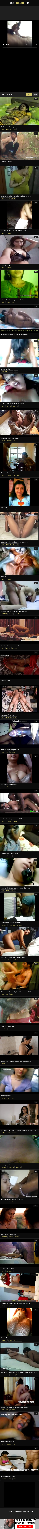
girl (3, 233)
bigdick (19, 1340)
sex (3, 129)
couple (11, 613)
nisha (10, 371)
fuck (14, 129)
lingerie (11, 1202)
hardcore (8, 129)
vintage (17, 1236)
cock (10, 1478)
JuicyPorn (19, 3)
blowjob (12, 752)
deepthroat (9, 1271)
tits (3, 1305)
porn (7, 1305)
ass (7, 337)
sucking (4, 1478)
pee (3, 164)
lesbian (11, 1236)
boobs (8, 302)
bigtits (8, 1132)
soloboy (4, 1340)
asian (11, 337)
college (16, 959)
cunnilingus (5, 1375)
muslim (15, 821)
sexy (3, 302)
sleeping (18, 1167)
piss (7, 164)
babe (13, 302)
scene (9, 683)
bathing (8, 406)
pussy (3, 440)
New (35, 94)
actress (15, 683)
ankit (16, 371)
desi (12, 164)
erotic (3, 683)
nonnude (15, 1029)
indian (14, 717)
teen (3, 475)
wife (3, 648)
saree (3, 1444)
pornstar (14, 1132)
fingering (11, 1167)
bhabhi (8, 198)
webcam (19, 925)
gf (8, 1098)
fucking (15, 510)
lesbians (4, 1236)
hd (14, 440)
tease (14, 786)
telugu (12, 1375)
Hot (29, 94)
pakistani (8, 233)
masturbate (12, 925)
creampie (4, 371)
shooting (15, 406)
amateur (9, 440)
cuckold (14, 648)
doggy (9, 959)
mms (13, 198)
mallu (14, 1444)
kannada (18, 1375)
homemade (16, 475)
